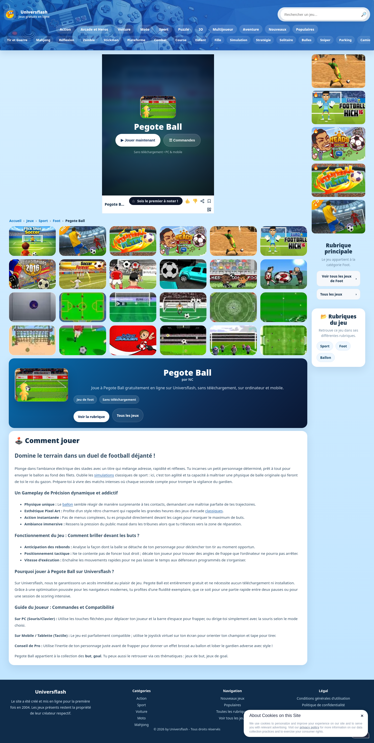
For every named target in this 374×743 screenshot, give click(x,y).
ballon (67, 504)
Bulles (306, 40)
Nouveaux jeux (232, 698)
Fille (218, 40)
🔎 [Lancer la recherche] (363, 14)
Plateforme (136, 40)
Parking (345, 40)
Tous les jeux (128, 415)
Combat (160, 40)
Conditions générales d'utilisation (323, 698)
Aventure (251, 29)
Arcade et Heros (94, 29)
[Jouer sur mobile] (209, 209)
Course (181, 40)
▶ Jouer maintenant (138, 140)
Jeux (30, 220)
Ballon (325, 357)
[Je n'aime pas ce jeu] (195, 201)
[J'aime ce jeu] (187, 201)
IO (201, 29)
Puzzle (183, 29)
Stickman (111, 40)
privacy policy (309, 727)
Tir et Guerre (17, 40)
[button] (156, 201)
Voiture (124, 29)
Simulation (238, 40)
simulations (104, 475)
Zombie (89, 40)
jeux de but (195, 655)
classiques (214, 510)
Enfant (200, 40)
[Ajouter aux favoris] (209, 201)
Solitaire (286, 40)
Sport (163, 29)
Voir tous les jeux (232, 718)
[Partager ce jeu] (202, 201)
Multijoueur (223, 29)
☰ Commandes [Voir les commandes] (182, 140)
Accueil (15, 220)
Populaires (305, 29)
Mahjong (43, 40)
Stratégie (263, 40)
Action (65, 29)
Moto (144, 29)
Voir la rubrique (91, 416)
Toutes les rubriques (232, 711)
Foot (56, 220)
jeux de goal (216, 655)
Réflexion (66, 40)
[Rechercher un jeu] (323, 14)
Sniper (325, 40)
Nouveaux (277, 29)
